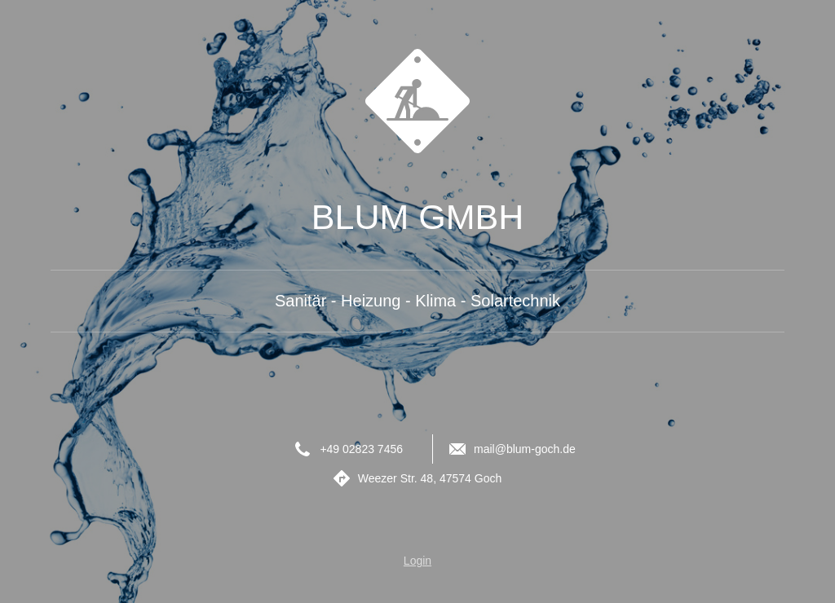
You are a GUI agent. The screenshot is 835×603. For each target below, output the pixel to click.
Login (417, 560)
